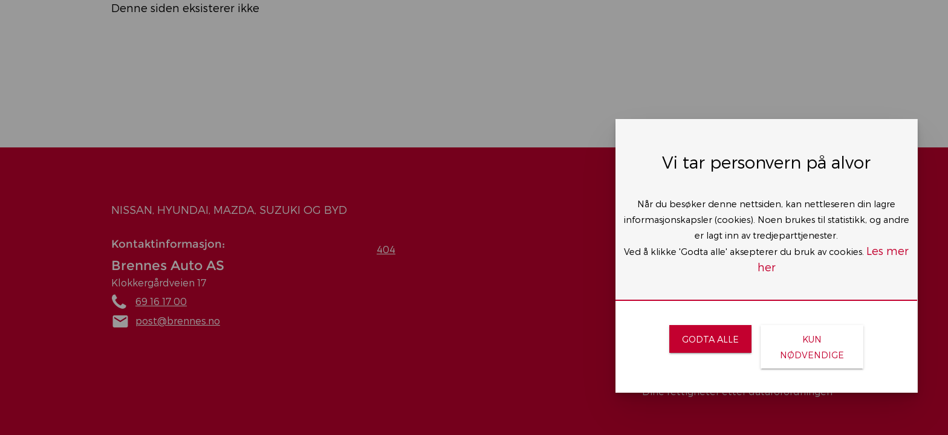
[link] (710, 339)
